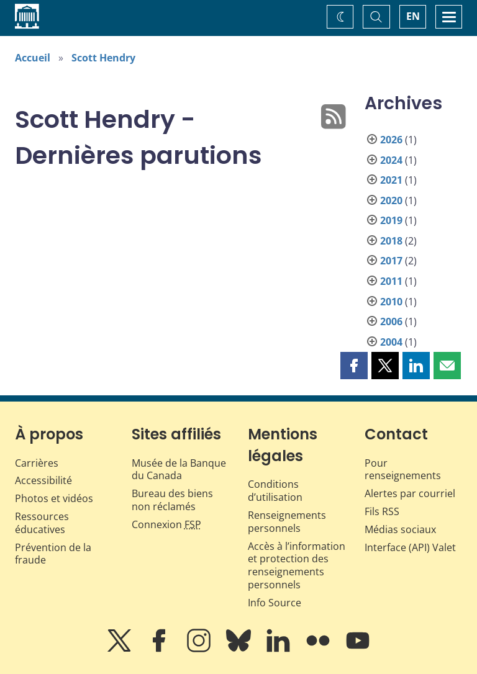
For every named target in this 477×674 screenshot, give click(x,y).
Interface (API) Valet (410, 547)
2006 (391, 321)
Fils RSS (382, 511)
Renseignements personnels (287, 521)
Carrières (36, 463)
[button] (354, 365)
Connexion (166, 524)
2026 (391, 139)
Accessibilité (43, 480)
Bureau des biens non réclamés (172, 500)
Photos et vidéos (54, 498)
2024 (391, 160)
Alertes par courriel (410, 493)
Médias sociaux (400, 529)
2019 (391, 220)
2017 (391, 260)
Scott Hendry (103, 58)
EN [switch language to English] (413, 16)
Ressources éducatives (42, 523)
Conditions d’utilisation (275, 490)
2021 (391, 180)
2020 (391, 200)
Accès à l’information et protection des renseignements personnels (296, 565)
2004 (391, 342)
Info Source (274, 602)
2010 (391, 301)
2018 (391, 241)
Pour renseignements (403, 469)
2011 (391, 281)
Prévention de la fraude (53, 554)
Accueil (32, 58)
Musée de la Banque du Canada (179, 469)
